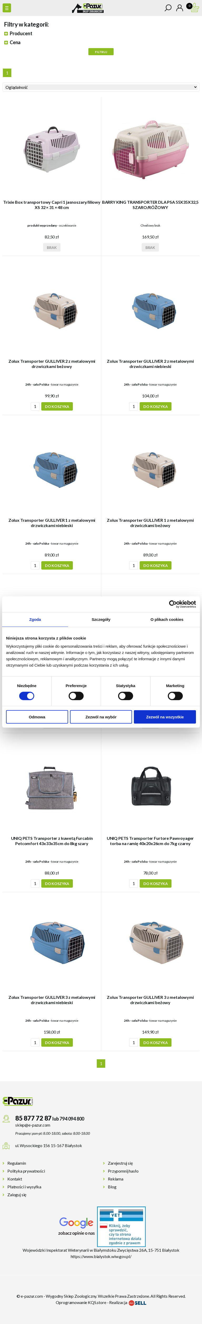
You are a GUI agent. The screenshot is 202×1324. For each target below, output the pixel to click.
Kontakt (14, 1178)
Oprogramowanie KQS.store (81, 1302)
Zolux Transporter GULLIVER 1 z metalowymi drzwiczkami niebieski (51, 523)
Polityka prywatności (26, 1170)
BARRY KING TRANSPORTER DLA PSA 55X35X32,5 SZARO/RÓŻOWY (150, 205)
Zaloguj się (16, 1194)
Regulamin (16, 1163)
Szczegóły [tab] (101, 619)
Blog (112, 1186)
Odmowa (37, 717)
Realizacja (127, 1302)
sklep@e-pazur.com (32, 1124)
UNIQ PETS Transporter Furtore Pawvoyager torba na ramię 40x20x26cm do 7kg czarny (150, 841)
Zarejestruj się (120, 1163)
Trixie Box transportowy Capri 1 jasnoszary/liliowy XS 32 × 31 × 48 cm (51, 205)
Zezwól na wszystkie (165, 717)
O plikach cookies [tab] (166, 619)
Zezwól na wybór (101, 717)
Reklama (115, 1178)
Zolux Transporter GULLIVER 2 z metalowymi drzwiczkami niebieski (150, 364)
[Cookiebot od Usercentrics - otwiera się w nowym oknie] (173, 604)
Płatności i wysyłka (24, 1186)
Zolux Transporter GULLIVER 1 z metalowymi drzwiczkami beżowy (150, 523)
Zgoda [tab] (35, 619)
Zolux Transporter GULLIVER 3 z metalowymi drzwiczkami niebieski (51, 1000)
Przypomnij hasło (123, 1170)
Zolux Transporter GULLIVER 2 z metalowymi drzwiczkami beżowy (51, 364)
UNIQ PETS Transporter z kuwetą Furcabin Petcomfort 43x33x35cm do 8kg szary (52, 841)
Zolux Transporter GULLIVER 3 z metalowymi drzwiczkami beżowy (150, 1000)
